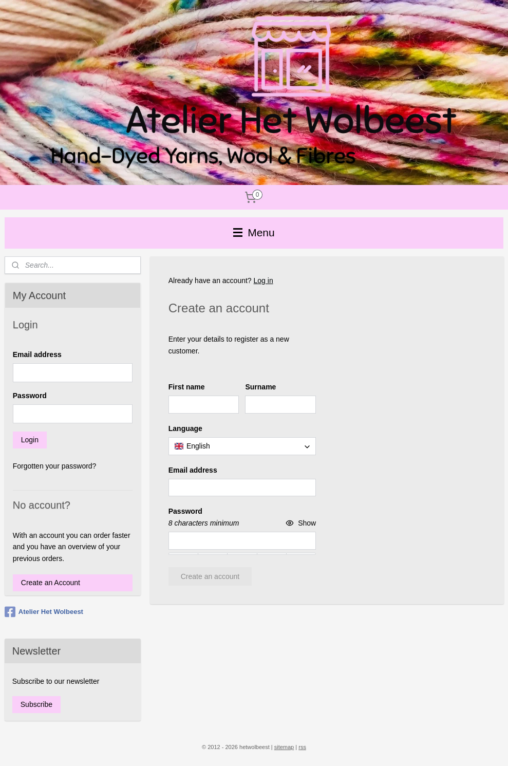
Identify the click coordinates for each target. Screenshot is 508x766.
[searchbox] (241, 446)
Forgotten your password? (55, 466)
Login (30, 440)
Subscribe (36, 704)
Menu (253, 232)
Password (30, 395)
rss (302, 747)
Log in (263, 280)
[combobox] (241, 446)
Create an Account (50, 582)
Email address (37, 354)
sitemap (284, 747)
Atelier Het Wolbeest (44, 612)
